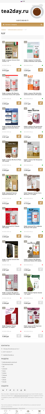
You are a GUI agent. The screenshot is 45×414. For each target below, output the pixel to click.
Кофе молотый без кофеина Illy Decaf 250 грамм (33, 226)
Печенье (4, 375)
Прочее (4, 381)
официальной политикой (21, 395)
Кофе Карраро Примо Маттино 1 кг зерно (9, 326)
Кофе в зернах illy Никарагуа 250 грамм (33, 160)
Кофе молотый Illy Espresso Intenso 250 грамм (32, 326)
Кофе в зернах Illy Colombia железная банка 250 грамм (32, 93)
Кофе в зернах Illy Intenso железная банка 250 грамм (11, 293)
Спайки (4, 373)
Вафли (4, 377)
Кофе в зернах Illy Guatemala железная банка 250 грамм (33, 127)
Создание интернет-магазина (9, 408)
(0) (6, 65)
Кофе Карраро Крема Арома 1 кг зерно (33, 293)
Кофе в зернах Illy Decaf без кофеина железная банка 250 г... (11, 128)
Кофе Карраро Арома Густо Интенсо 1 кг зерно (32, 193)
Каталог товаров (10, 24)
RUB (23, 1)
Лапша (4, 379)
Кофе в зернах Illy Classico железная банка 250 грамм (11, 93)
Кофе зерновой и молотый (9, 362)
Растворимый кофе (7, 364)
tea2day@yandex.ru (8, 355)
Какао (4, 370)
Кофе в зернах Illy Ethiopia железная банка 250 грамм (32, 260)
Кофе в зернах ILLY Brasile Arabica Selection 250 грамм (33, 60)
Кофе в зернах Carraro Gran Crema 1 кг (11, 60)
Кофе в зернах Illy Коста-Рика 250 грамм (11, 160)
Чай (3, 366)
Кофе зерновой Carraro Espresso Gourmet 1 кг (9, 193)
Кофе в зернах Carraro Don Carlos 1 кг (10, 260)
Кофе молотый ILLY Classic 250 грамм (10, 226)
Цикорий (4, 368)
